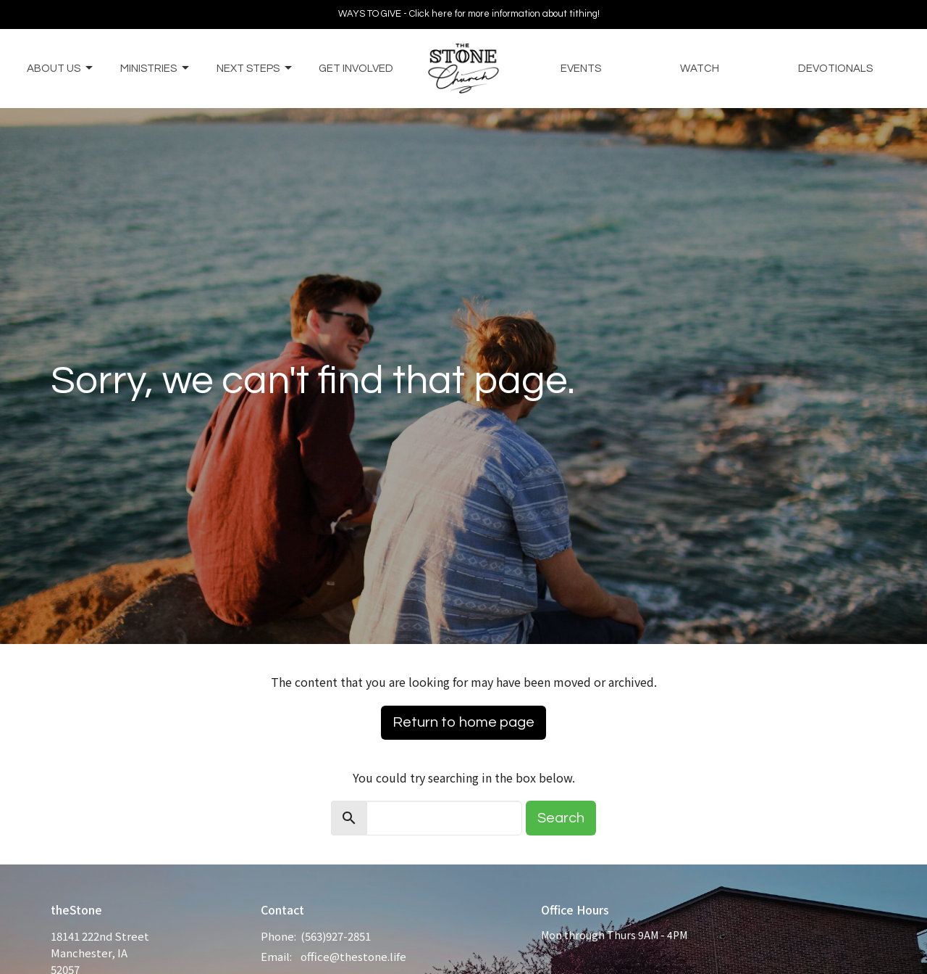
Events (581, 68)
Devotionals (835, 68)
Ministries (155, 68)
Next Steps (255, 68)
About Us (61, 68)
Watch (699, 68)
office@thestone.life (353, 956)
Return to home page (463, 722)
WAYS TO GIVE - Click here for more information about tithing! (469, 14)
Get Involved (356, 68)
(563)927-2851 (336, 936)
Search (560, 818)
